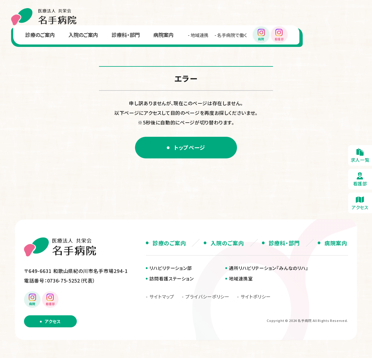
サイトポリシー (256, 296)
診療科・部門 (126, 34)
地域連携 (199, 35)
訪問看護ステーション (171, 278)
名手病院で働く (232, 35)
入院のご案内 (83, 34)
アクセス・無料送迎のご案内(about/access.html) (360, 202)
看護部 (360, 179)
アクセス (53, 321)
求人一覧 (360, 155)
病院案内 (163, 34)
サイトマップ (161, 296)
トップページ (189, 147)
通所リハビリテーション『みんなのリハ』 (268, 268)
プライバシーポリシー (207, 296)
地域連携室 (241, 278)
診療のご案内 (40, 34)
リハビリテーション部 (170, 268)
